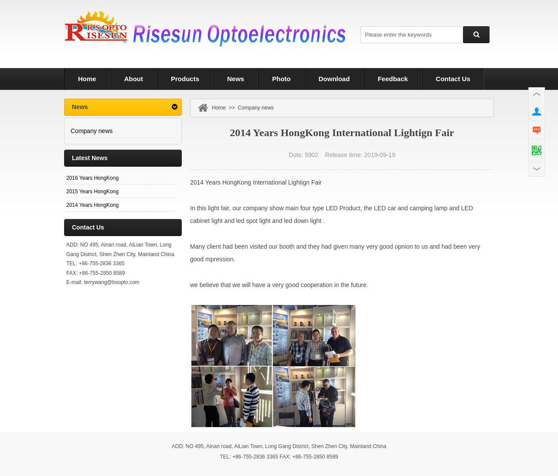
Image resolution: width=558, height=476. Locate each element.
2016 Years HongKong (92, 178)
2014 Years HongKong (92, 205)
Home (219, 108)
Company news (92, 130)
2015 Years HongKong (92, 191)
